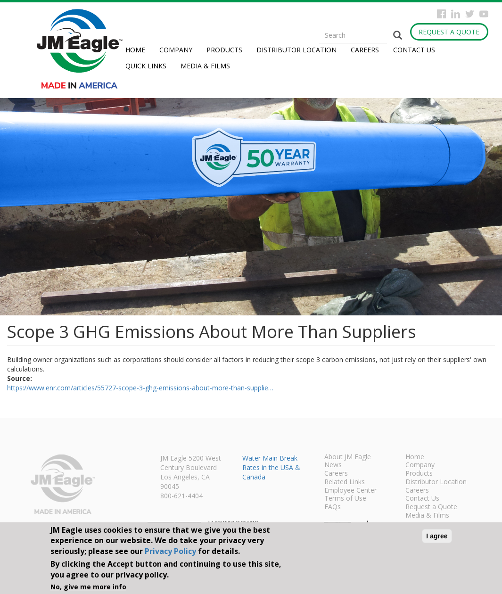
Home (135, 49)
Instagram (455, 13)
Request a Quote (449, 31)
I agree (436, 536)
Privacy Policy (170, 551)
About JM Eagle (347, 457)
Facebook (441, 13)
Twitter (469, 13)
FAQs (332, 507)
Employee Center (350, 491)
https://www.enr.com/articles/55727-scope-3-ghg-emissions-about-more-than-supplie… (140, 387)
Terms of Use (345, 499)
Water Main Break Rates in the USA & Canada (271, 467)
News (333, 465)
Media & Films (205, 65)
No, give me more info (88, 586)
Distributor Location (296, 49)
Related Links (344, 482)
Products (224, 49)
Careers (365, 49)
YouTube (483, 13)
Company (175, 49)
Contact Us (414, 49)
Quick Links (145, 65)
